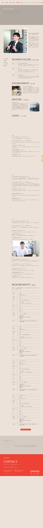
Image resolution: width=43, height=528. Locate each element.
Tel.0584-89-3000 (15, 514)
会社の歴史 (5, 62)
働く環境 (5, 60)
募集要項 (5, 65)
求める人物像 (6, 58)
